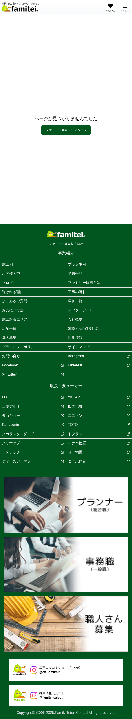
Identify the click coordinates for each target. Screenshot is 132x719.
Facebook (33, 365)
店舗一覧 (9, 328)
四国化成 (99, 406)
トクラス (99, 434)
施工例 (7, 264)
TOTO (99, 425)
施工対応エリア (14, 319)
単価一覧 (75, 301)
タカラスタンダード (33, 434)
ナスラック (33, 452)
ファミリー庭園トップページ (66, 130)
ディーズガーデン (33, 461)
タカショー (33, 415)
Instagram (99, 356)
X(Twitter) (33, 374)
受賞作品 (75, 273)
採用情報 (75, 338)
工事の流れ (77, 292)
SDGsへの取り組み (83, 328)
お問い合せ (11, 356)
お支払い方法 (13, 310)
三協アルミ (33, 406)
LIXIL (33, 397)
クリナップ (33, 443)
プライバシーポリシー (20, 347)
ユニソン (99, 415)
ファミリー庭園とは (84, 283)
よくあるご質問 (14, 301)
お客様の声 (11, 273)
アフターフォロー (82, 310)
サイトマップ (79, 347)
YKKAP (99, 397)
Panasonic (33, 425)
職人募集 (9, 338)
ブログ (7, 283)
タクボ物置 (99, 461)
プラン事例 (77, 264)
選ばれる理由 (13, 292)
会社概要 (75, 319)
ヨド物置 (99, 452)
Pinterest (99, 365)
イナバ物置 (99, 443)
